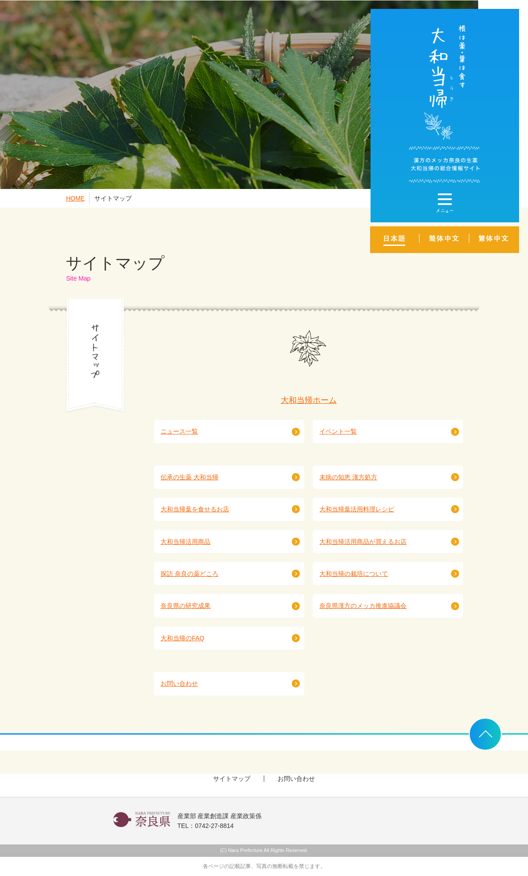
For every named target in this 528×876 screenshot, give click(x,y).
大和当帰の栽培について (353, 573)
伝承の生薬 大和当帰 (189, 477)
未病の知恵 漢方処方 (348, 477)
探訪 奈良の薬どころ (189, 573)
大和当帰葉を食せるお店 (195, 509)
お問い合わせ (179, 683)
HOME (75, 198)
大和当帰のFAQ (182, 638)
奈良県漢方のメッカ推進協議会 (363, 605)
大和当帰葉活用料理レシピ (356, 509)
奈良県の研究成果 (185, 605)
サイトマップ (113, 198)
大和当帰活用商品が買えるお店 (363, 541)
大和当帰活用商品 (185, 541)
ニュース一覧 (179, 431)
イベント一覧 (338, 431)
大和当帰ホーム (309, 400)
